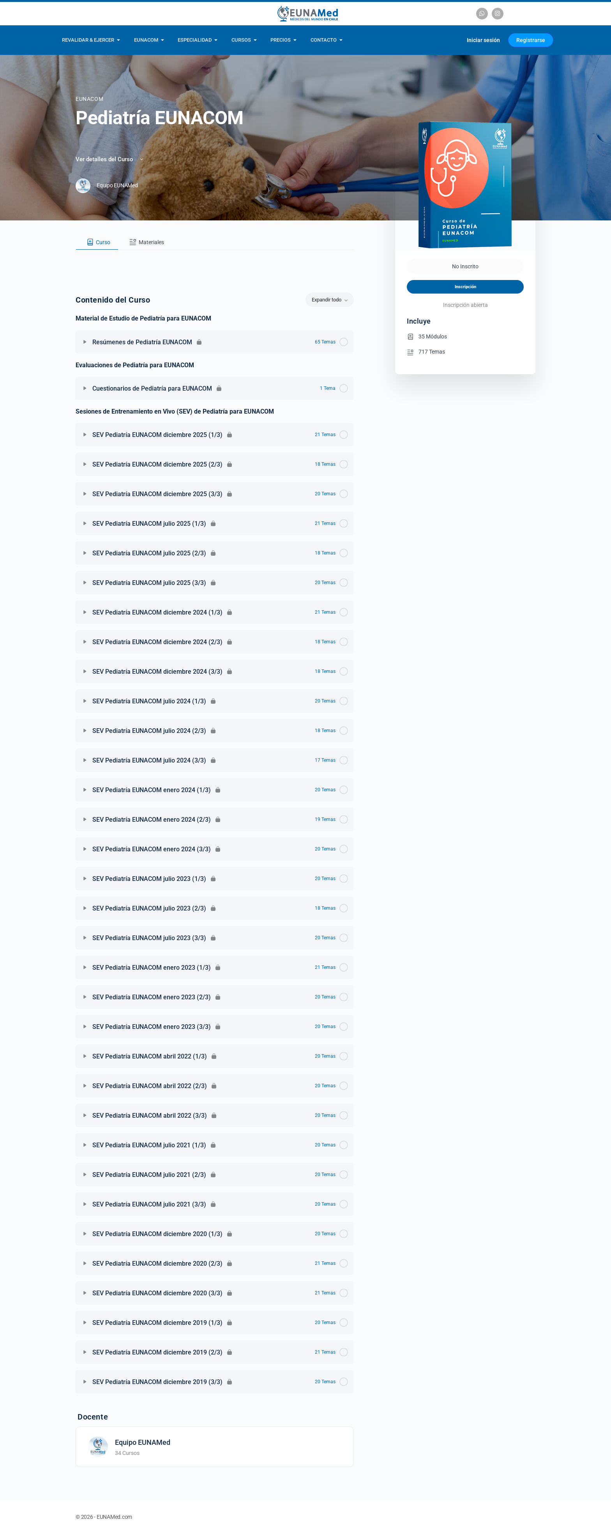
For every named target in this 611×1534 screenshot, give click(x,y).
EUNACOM (89, 99)
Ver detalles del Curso (110, 159)
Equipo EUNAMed (142, 1442)
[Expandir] (84, 341)
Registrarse (530, 40)
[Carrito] (451, 40)
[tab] (97, 242)
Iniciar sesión (483, 40)
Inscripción (465, 286)
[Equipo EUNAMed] (98, 1446)
